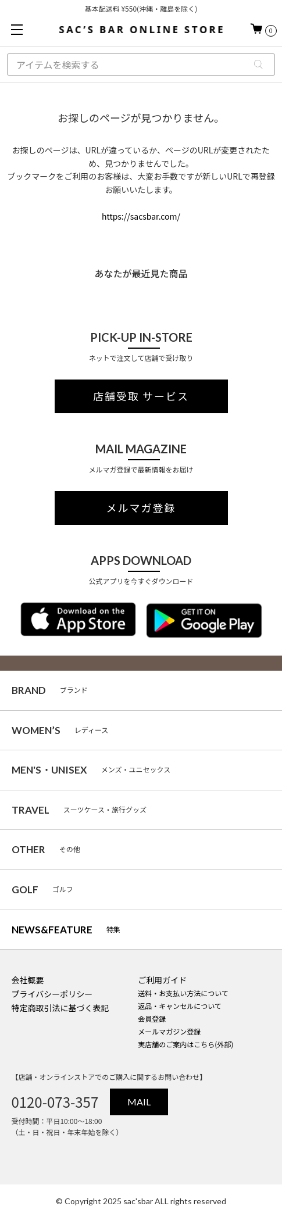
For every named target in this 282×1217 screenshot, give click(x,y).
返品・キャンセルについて (180, 1006)
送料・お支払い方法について (183, 993)
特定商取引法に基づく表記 (60, 1008)
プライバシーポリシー (51, 994)
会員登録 (152, 1018)
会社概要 (27, 980)
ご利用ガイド (162, 980)
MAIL (139, 1101)
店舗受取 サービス (141, 396)
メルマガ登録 (141, 508)
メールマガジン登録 (169, 1031)
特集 (66, 930)
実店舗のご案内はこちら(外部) (185, 1044)
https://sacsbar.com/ (141, 216)
